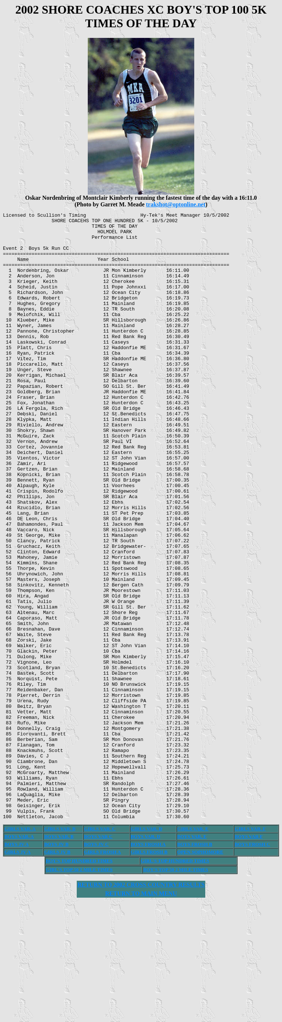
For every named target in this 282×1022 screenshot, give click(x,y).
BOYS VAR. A (19, 958)
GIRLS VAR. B (59, 950)
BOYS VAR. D (145, 958)
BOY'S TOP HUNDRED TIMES (79, 982)
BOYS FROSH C (252, 965)
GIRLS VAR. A (20, 950)
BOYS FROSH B (194, 965)
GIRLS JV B (57, 973)
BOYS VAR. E (192, 958)
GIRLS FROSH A (102, 973)
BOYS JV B (56, 965)
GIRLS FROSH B (149, 973)
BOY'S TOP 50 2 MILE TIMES (175, 991)
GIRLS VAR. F (250, 950)
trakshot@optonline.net (175, 204)
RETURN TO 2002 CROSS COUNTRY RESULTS (141, 1006)
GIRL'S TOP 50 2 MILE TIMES (79, 991)
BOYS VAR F (249, 958)
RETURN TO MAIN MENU (141, 1015)
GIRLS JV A (17, 973)
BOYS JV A (16, 965)
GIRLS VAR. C (100, 950)
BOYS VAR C (98, 958)
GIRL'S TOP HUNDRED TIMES (175, 982)
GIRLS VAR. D (146, 950)
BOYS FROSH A (148, 965)
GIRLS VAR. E (193, 950)
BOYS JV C (96, 965)
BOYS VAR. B (58, 958)
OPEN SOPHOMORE (200, 973)
